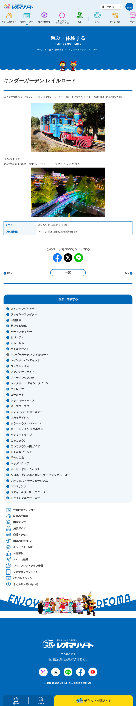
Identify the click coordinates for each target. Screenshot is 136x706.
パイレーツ (17, 389)
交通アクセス (17, 534)
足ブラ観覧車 (19, 326)
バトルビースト (20, 348)
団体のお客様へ (18, 541)
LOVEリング (18, 486)
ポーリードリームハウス (25, 469)
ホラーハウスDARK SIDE (26, 423)
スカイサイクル (20, 417)
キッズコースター (21, 406)
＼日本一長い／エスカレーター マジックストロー (40, 475)
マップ (41, 701)
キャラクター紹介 (19, 547)
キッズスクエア (20, 463)
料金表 (16, 701)
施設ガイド (16, 528)
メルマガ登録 (17, 559)
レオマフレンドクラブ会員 (24, 565)
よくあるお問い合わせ (22, 584)
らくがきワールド (21, 452)
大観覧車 (16, 320)
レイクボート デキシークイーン (30, 383)
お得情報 (14, 553)
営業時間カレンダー (21, 510)
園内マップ (16, 522)
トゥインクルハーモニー (25, 497)
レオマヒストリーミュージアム (29, 480)
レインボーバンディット (25, 360)
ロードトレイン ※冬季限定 (27, 429)
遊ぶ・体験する (56, 50)
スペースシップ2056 (23, 377)
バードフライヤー (21, 331)
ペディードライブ (21, 435)
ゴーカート (17, 394)
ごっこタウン (19, 440)
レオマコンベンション (22, 572)
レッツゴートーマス (23, 400)
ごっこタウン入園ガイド (25, 446)
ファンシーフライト (23, 371)
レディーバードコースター (26, 412)
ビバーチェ (17, 337)
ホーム (40, 50)
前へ (9, 273)
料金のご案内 (17, 516)
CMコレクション (19, 578)
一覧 (68, 272)
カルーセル (17, 343)
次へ (126, 273)
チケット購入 (93, 700)
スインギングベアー (23, 308)
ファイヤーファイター (24, 314)
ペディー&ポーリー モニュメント (31, 492)
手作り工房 (17, 457)
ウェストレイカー (21, 366)
